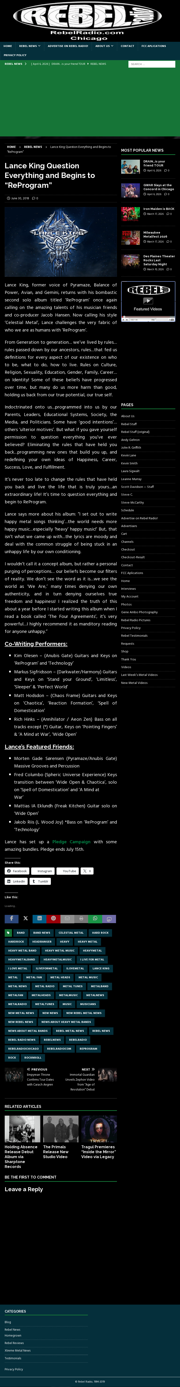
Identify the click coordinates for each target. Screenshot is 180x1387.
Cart (124, 534)
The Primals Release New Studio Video (55, 1152)
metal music (88, 977)
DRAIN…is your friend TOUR (154, 163)
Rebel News (28, 46)
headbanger (42, 942)
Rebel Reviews (14, 1343)
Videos (126, 667)
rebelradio (78, 1040)
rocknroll (32, 1058)
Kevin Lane (128, 455)
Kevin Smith (129, 463)
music (67, 1004)
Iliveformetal (47, 968)
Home (8, 46)
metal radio (44, 986)
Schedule (127, 510)
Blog (8, 1322)
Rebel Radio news (21, 1040)
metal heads (60, 977)
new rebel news (20, 1022)
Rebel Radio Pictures (135, 620)
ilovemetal (75, 968)
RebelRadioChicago (23, 1049)
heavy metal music (60, 950)
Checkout (128, 549)
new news (50, 1013)
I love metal (17, 968)
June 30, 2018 (20, 198)
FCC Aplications (154, 46)
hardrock (16, 942)
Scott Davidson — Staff (137, 487)
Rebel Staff (129, 424)
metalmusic (68, 995)
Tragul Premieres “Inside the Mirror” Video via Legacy (98, 1152)
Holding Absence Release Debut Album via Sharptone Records (21, 1157)
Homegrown (13, 1335)
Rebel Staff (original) (135, 432)
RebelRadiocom (59, 1049)
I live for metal (92, 959)
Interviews (128, 589)
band (21, 933)
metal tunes (72, 986)
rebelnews (52, 1040)
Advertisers (129, 526)
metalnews (95, 995)
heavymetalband (21, 959)
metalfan (15, 995)
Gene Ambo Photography (139, 612)
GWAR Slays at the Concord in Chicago (158, 187)
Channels (127, 542)
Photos (126, 604)
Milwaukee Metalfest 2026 (155, 234)
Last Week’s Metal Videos (139, 675)
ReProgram (88, 1049)
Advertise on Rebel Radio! (68, 46)
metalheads (41, 995)
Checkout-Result (133, 557)
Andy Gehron (130, 440)
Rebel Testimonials (134, 636)
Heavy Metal (88, 942)
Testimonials (13, 1358)
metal (13, 977)
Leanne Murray (131, 479)
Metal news (17, 986)
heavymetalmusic (58, 959)
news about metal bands (28, 1031)
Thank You (128, 659)
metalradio (17, 1004)
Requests (127, 644)
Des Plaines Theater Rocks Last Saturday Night (159, 260)
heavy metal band (22, 950)
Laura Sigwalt (130, 471)
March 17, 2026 (155, 214)
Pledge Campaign (73, 842)
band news (41, 933)
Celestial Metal (71, 933)
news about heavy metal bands (66, 1022)
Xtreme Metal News (17, 1350)
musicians (88, 1004)
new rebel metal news (83, 1013)
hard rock (100, 933)
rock (12, 1058)
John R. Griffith (131, 448)
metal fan (34, 977)
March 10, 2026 (155, 269)
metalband (100, 986)
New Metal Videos (134, 683)
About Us (102, 46)
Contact (127, 46)
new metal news (21, 1013)
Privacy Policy (15, 55)
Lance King (101, 968)
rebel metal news (70, 1031)
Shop (124, 651)
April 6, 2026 (154, 171)
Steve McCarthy (132, 502)
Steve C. (127, 494)
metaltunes (44, 1004)
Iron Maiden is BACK (158, 209)
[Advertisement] (90, 103)
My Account (130, 596)
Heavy (64, 942)
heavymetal (92, 950)
